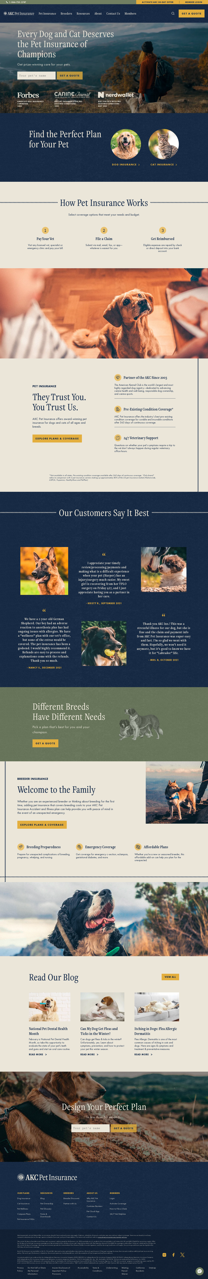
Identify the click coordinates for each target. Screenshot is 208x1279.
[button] (200, 1271)
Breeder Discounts (71, 1198)
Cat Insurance (23, 1203)
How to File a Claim (118, 1208)
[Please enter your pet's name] (36, 76)
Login (112, 1198)
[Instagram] (164, 1255)
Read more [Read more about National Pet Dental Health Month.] (36, 1054)
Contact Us (113, 13)
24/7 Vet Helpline (118, 1214)
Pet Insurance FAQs (25, 1219)
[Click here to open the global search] (173, 13)
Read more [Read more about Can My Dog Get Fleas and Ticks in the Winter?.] (87, 1054)
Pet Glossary (45, 1208)
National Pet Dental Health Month (48, 1031)
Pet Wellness (22, 1208)
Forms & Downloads (45, 1215)
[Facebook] (173, 1255)
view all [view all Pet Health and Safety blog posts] (170, 977)
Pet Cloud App (93, 1211)
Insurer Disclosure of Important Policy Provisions (61, 1270)
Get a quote (124, 1128)
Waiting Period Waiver (125, 1270)
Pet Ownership (46, 1203)
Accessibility (83, 1267)
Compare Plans (24, 1214)
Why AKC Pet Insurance (92, 1199)
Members (130, 13)
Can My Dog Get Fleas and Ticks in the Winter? (99, 1031)
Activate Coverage (118, 1203)
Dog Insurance (23, 1198)
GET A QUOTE (191, 13)
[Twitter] (182, 1255)
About (98, 13)
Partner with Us (70, 1203)
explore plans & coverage (57, 438)
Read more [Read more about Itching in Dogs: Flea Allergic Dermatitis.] (141, 1054)
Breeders (66, 13)
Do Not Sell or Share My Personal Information (37, 1270)
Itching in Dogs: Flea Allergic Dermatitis (155, 1031)
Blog (42, 1198)
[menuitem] (47, 13)
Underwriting (112, 1267)
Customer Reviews (94, 1206)
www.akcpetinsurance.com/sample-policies (112, 1237)
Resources (83, 13)
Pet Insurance (47, 13)
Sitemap (152, 1267)
